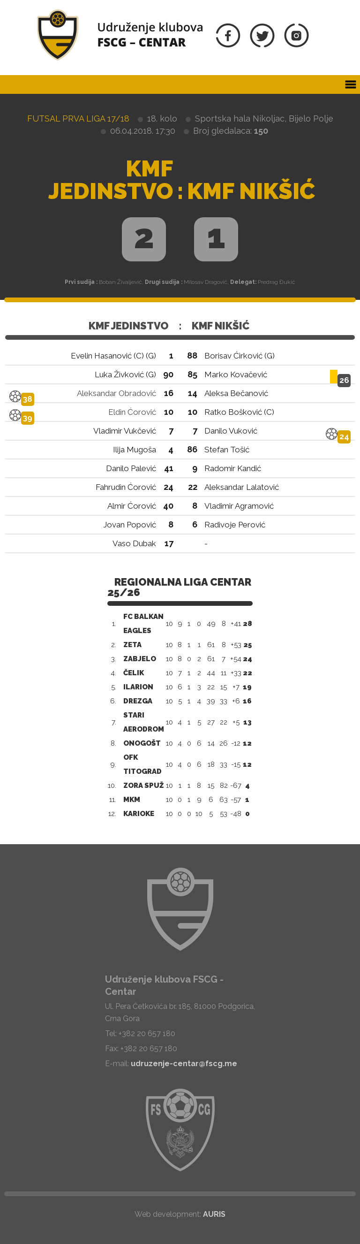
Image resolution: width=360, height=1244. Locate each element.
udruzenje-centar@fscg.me (184, 1063)
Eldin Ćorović (132, 412)
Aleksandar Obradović (116, 393)
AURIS (214, 1214)
